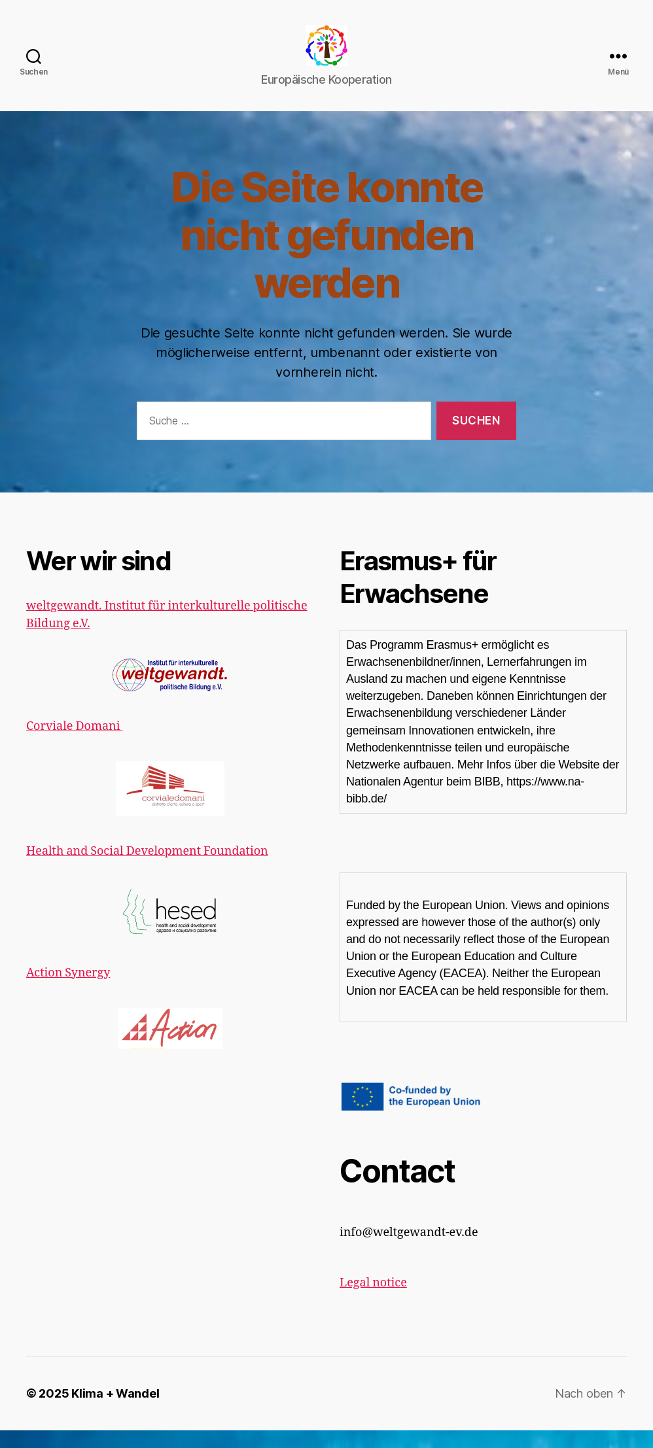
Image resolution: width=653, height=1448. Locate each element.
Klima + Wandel (115, 1411)
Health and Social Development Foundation (147, 868)
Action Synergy (68, 989)
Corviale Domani (74, 743)
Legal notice (373, 1300)
